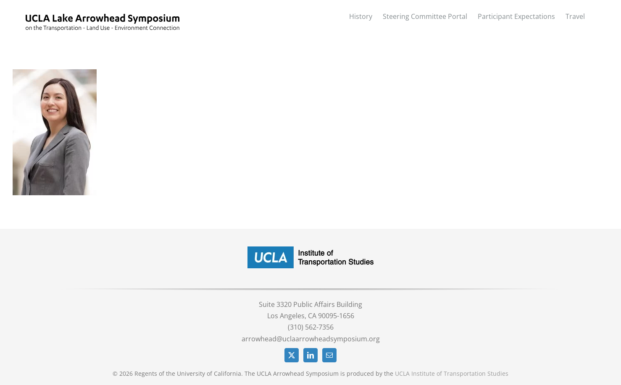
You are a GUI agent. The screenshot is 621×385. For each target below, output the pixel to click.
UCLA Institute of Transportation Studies (451, 373)
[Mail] (329, 355)
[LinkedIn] (310, 355)
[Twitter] (291, 355)
